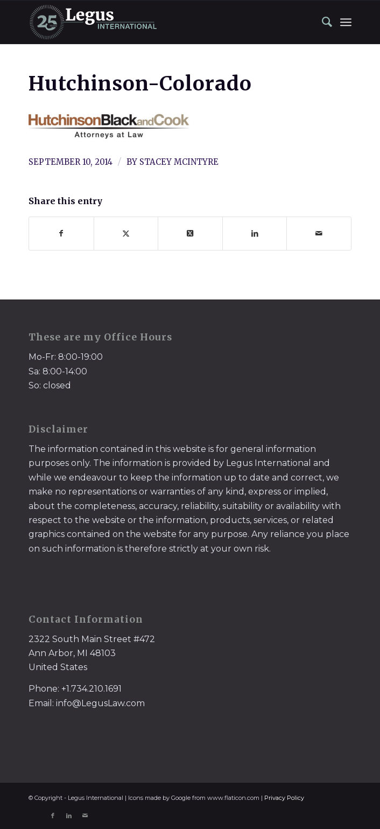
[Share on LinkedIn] (255, 233)
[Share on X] (126, 233)
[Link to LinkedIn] (69, 815)
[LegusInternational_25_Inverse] (158, 22)
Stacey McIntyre (179, 162)
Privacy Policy (284, 798)
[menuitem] (322, 22)
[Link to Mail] (85, 815)
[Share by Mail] (319, 233)
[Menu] (345, 22)
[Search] (322, 22)
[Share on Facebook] (61, 233)
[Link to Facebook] (53, 815)
